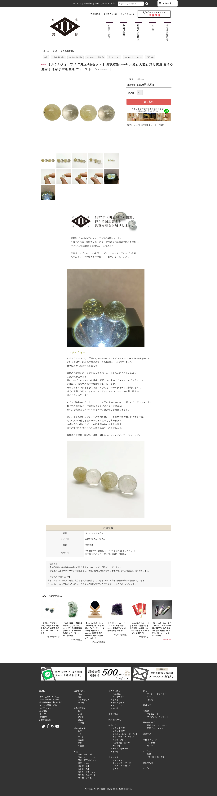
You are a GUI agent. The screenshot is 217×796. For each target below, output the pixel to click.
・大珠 (79, 697)
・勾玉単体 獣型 (118, 731)
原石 (145, 691)
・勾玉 (79, 694)
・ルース (149, 697)
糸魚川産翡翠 (80, 708)
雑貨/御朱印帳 (114, 720)
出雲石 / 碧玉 (79, 691)
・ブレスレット (117, 760)
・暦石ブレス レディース (156, 725)
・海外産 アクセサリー (86, 772)
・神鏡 (79, 743)
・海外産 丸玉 (83, 769)
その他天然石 (114, 691)
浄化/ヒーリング (114, 57)
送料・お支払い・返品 (105, 3)
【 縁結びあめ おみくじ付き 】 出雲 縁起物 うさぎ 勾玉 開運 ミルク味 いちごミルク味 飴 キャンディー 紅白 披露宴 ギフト (139, 628)
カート (165, 3)
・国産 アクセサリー (85, 757)
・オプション (116, 705)
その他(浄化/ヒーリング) (133, 57)
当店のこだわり (127, 14)
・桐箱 (148, 754)
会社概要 (43, 717)
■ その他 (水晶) (67, 51)
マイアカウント (46, 708)
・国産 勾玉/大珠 (84, 754)
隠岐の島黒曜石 (80, 728)
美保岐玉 (147, 711)
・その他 (80, 703)
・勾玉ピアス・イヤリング (122, 737)
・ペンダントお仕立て (155, 757)
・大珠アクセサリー (119, 749)
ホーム (46, 51)
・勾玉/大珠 (116, 694)
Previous (45, 113)
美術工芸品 (113, 714)
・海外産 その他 (83, 778)
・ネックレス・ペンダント (122, 763)
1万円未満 (149, 57)
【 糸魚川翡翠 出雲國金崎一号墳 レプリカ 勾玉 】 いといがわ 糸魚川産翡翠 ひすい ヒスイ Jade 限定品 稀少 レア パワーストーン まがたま (72, 629)
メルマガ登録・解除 (48, 705)
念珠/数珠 (147, 734)
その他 (146, 768)
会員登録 (88, 3)
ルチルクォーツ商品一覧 (95, 57)
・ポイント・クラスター (155, 694)
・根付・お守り (117, 703)
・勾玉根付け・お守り (120, 743)
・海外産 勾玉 (83, 766)
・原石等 (80, 720)
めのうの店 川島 (44, 3)
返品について (133, 125)
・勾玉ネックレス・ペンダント (124, 734)
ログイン (77, 3)
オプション (148, 751)
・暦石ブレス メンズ (154, 728)
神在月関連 (148, 763)
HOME (42, 691)
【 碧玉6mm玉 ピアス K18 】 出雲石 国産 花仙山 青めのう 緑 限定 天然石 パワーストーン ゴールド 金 (50, 628)
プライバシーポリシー (49, 700)
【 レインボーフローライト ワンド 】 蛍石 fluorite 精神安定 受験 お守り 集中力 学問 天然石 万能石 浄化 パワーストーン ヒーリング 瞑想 (161, 629)
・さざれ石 (150, 743)
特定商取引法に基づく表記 (152, 125)
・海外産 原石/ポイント (87, 775)
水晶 (55, 51)
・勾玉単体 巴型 (118, 728)
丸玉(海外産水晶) (58, 57)
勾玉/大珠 (112, 725)
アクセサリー (114, 757)
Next (114, 113)
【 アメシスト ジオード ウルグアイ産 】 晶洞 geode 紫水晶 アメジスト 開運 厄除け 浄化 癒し (117, 627)
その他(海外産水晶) (75, 57)
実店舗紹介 (95, 14)
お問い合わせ (45, 720)
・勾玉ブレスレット (119, 740)
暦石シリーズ (149, 722)
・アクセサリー (83, 700)
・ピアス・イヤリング (120, 766)
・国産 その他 (83, 763)
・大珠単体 (115, 746)
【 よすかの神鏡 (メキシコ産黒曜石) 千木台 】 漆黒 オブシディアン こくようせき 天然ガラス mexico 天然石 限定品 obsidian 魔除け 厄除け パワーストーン (94, 630)
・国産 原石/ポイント (86, 760)
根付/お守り (148, 705)
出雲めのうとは (110, 14)
